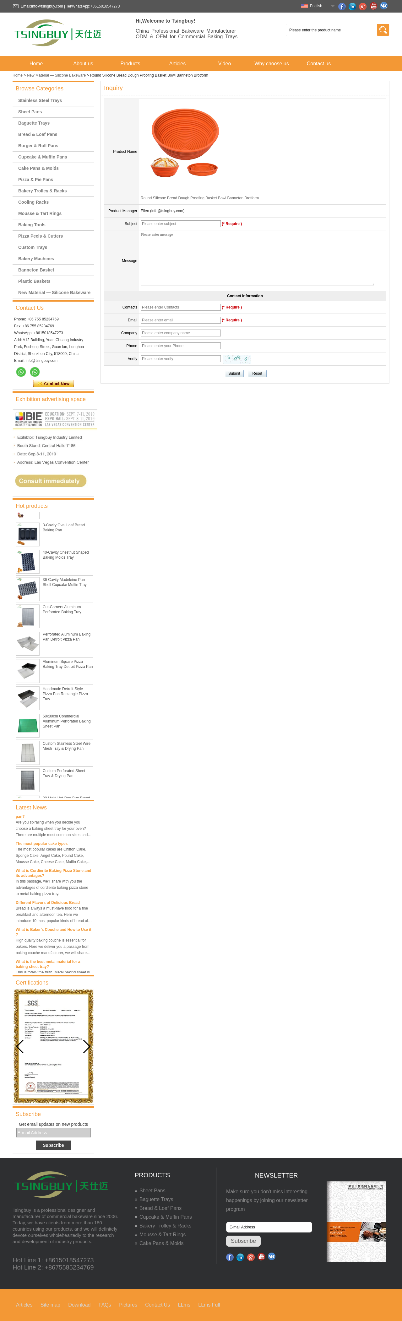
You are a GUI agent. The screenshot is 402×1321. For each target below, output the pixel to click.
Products (130, 63)
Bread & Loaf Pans (37, 134)
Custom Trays (32, 247)
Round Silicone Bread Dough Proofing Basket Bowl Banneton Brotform (200, 198)
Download (79, 1305)
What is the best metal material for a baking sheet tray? (48, 966)
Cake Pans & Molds (38, 168)
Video (224, 63)
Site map (50, 1305)
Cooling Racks (33, 202)
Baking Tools (32, 224)
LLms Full (209, 1305)
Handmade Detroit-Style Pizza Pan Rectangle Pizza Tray (65, 695)
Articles (177, 63)
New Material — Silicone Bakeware (56, 75)
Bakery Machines (36, 258)
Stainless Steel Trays (40, 100)
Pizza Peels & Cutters (40, 236)
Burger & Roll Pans (38, 145)
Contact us (319, 63)
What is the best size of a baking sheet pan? (50, 816)
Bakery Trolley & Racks (42, 190)
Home (36, 63)
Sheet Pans (30, 111)
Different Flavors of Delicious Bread (48, 904)
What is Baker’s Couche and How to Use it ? (53, 934)
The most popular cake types (42, 845)
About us (83, 63)
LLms (184, 1305)
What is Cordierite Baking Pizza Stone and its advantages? (53, 875)
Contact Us (157, 1305)
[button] (87, 1047)
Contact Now (53, 384)
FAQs (105, 1305)
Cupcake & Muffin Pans (42, 156)
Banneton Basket (36, 269)
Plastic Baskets (34, 281)
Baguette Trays (34, 123)
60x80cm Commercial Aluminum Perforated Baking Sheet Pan (67, 723)
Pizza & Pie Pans (35, 179)
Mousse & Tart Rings (40, 213)
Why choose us (271, 63)
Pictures (128, 1305)
